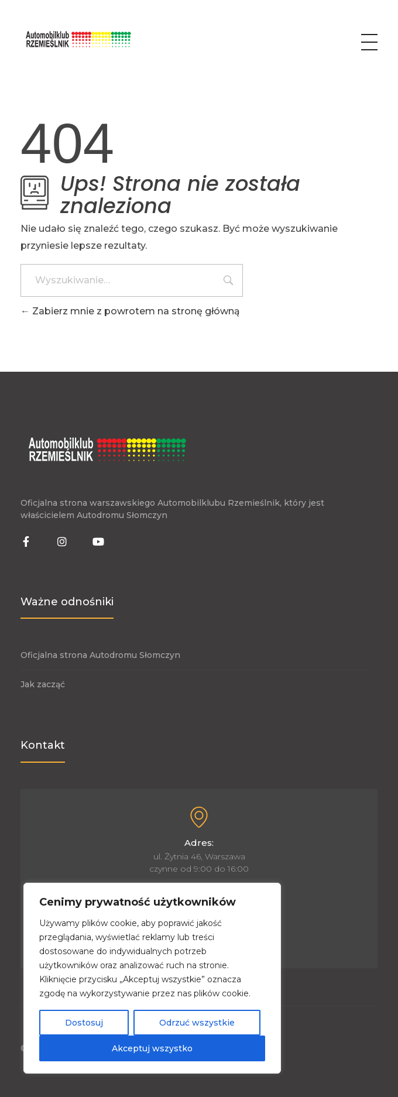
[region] (152, 978)
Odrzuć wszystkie (197, 1022)
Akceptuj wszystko (152, 1048)
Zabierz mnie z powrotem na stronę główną (130, 311)
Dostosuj (84, 1022)
